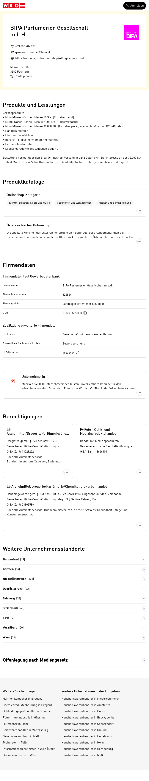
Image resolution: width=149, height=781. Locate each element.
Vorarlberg (13, 628)
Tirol (9, 618)
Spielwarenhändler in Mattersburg (25, 730)
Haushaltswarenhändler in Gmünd (84, 730)
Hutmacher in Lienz (15, 724)
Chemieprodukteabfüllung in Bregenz (27, 705)
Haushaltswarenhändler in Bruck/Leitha (88, 717)
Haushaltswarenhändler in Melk (83, 755)
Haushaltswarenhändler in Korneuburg (87, 749)
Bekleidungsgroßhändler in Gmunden (27, 711)
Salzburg (12, 599)
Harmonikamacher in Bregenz (22, 698)
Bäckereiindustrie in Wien (20, 755)
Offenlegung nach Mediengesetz (35, 660)
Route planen (21, 76)
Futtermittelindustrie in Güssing (24, 717)
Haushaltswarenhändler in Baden (84, 711)
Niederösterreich (18, 579)
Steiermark (13, 608)
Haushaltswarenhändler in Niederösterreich (91, 698)
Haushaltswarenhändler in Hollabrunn (87, 736)
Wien (10, 638)
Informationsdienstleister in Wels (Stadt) (29, 749)
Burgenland (14, 560)
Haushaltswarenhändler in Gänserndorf (88, 724)
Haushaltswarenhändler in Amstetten (86, 705)
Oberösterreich (16, 589)
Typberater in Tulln (15, 742)
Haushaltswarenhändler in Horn (83, 742)
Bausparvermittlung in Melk (21, 736)
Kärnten (11, 569)
